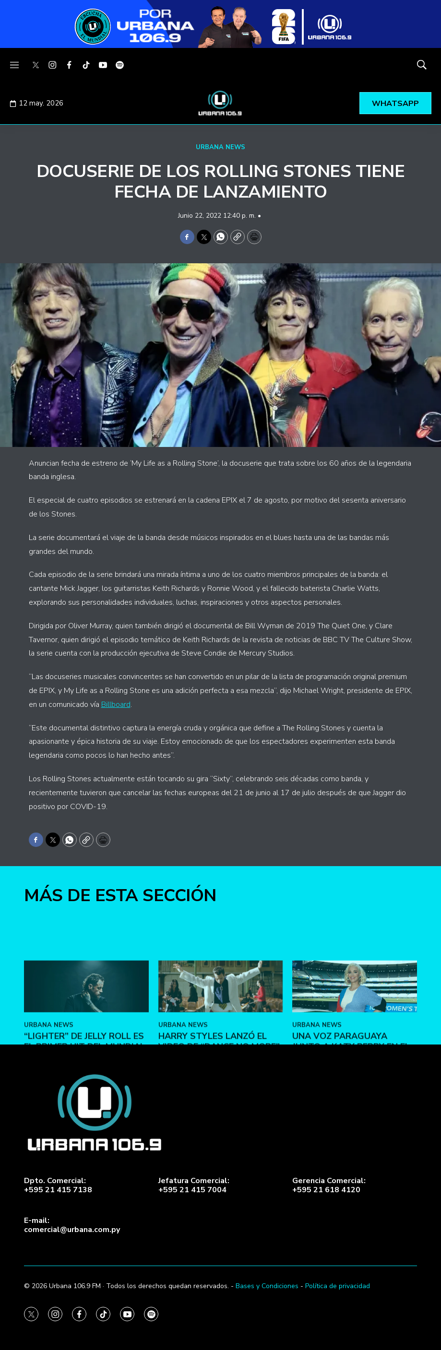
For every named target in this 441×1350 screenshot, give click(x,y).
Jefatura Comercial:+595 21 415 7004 (193, 1185)
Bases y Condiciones (267, 1286)
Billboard (116, 704)
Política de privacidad (337, 1286)
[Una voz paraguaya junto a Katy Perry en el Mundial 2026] (354, 1069)
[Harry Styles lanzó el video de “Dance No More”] (220, 1069)
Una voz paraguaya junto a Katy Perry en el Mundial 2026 (351, 1130)
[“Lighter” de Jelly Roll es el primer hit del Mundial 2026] (86, 1069)
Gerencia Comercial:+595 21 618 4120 (329, 1185)
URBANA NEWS (220, 147)
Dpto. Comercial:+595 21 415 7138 (58, 1185)
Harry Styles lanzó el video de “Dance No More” (219, 1125)
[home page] (220, 103)
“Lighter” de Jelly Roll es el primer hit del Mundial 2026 (84, 1130)
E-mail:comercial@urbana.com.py (72, 1225)
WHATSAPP (395, 103)
